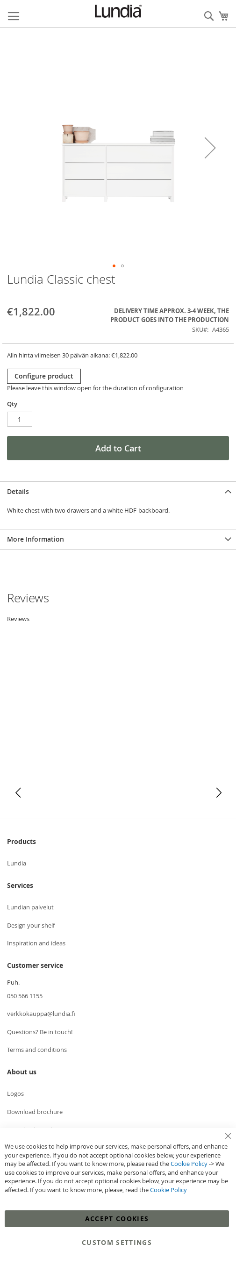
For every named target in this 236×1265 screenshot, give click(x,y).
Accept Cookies (117, 1218)
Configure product (43, 376)
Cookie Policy (189, 1163)
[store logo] (118, 11)
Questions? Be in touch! (39, 1032)
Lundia (16, 863)
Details (18, 491)
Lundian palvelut (30, 907)
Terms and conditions (37, 1049)
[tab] (118, 491)
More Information (35, 539)
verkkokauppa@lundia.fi (41, 1013)
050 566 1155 (25, 996)
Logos (15, 1093)
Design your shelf (31, 925)
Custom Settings (117, 1242)
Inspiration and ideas (36, 943)
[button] (210, 148)
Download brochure (35, 1112)
